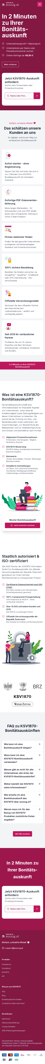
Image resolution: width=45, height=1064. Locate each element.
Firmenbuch (6, 964)
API (3, 976)
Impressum (6, 1019)
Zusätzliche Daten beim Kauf (13, 1003)
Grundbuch (6, 968)
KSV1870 (5, 972)
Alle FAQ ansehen (22, 834)
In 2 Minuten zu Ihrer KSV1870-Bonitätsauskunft (22, 365)
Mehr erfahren (10, 64)
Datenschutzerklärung (10, 1023)
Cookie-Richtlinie (8, 1027)
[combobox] (19, 95)
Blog (4, 995)
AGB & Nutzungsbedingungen (13, 1031)
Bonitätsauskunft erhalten (12, 999)
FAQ (3, 992)
